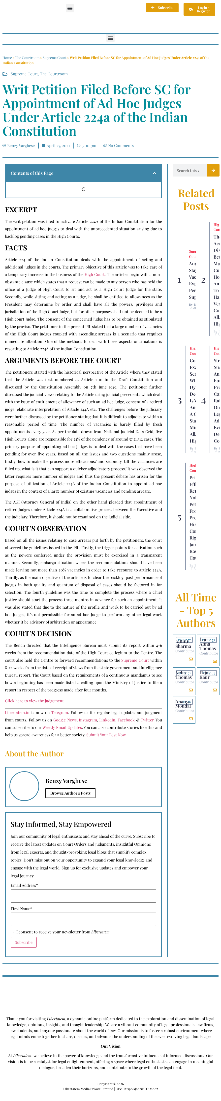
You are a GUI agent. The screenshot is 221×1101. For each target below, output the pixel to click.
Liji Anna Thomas (207, 644)
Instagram (88, 719)
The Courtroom (27, 57)
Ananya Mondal (183, 703)
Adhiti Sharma (183, 643)
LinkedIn (107, 719)
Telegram (59, 712)
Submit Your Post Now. (106, 734)
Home (7, 57)
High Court (95, 274)
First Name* (21, 909)
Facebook (126, 719)
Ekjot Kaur (204, 674)
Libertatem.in (17, 712)
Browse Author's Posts (70, 793)
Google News (64, 719)
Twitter (147, 719)
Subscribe (23, 942)
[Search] (213, 170)
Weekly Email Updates (62, 727)
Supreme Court (54, 57)
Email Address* (24, 885)
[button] (70, 8)
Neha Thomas (183, 674)
